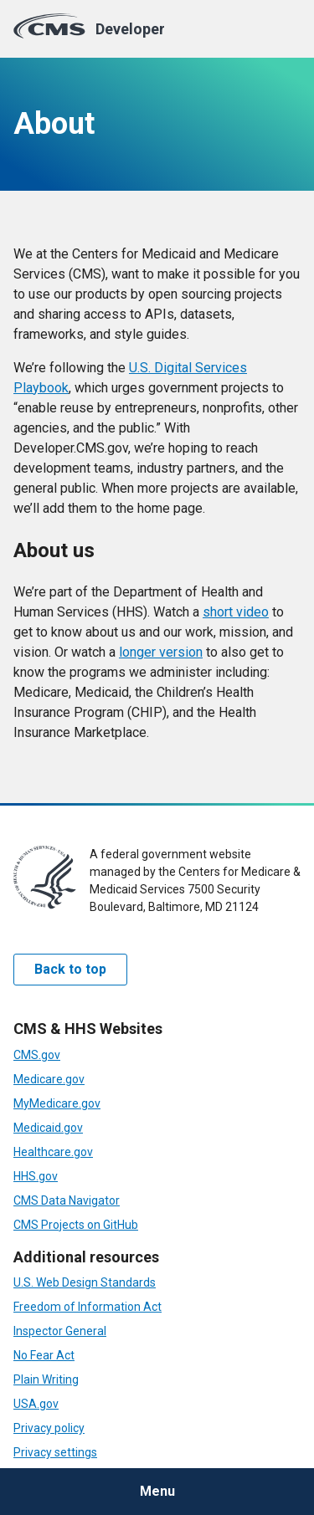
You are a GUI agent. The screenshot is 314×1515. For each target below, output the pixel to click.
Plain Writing (46, 1379)
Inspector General (59, 1331)
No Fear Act (44, 1355)
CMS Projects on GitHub (75, 1224)
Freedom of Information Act (87, 1306)
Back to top (70, 969)
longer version (161, 652)
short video (236, 612)
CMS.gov (36, 1055)
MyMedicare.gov (56, 1103)
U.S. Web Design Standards (84, 1282)
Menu (157, 1491)
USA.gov (36, 1403)
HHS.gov (35, 1176)
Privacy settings (55, 1452)
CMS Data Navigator (66, 1200)
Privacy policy (49, 1428)
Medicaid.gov (48, 1127)
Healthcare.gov (53, 1152)
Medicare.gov (49, 1079)
